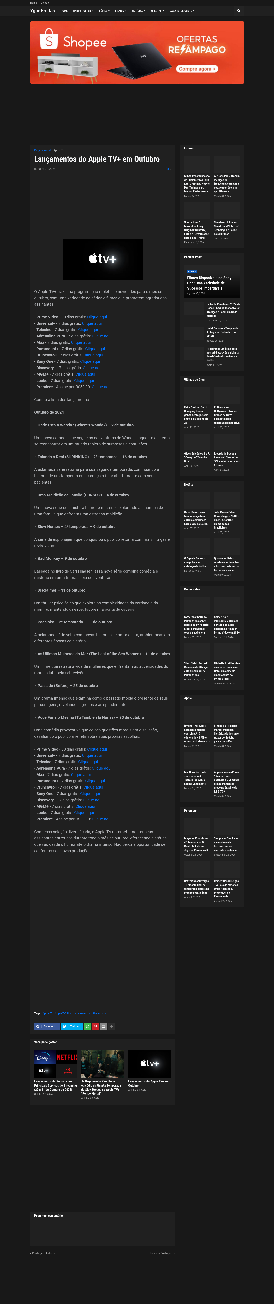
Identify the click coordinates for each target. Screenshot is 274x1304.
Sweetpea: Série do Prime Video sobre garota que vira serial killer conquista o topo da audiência (196, 624)
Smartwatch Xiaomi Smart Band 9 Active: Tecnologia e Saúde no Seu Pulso (226, 228)
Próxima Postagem (161, 1253)
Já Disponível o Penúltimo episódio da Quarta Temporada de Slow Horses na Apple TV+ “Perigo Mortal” (101, 1087)
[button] (239, 11)
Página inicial (42, 150)
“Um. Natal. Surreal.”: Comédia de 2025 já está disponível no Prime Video (196, 669)
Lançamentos (82, 1013)
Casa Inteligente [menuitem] (181, 10)
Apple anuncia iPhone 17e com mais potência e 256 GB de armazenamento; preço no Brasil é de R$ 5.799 (226, 781)
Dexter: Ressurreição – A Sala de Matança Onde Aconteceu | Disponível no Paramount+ (226, 888)
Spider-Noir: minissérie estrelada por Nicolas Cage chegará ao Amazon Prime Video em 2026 (227, 624)
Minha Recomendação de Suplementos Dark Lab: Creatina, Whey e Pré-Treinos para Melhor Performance (197, 183)
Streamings (99, 1013)
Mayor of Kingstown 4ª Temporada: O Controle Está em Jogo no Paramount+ (196, 844)
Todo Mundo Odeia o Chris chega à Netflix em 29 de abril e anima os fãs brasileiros (226, 519)
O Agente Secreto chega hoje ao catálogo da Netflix (195, 562)
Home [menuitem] (64, 10)
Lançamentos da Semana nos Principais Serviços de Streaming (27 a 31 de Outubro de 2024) (55, 1085)
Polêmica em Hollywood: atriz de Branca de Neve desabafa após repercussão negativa (227, 415)
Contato (45, 2)
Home (33, 2)
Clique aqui (97, 317)
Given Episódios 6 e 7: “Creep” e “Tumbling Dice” (197, 457)
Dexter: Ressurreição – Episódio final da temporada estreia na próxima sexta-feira (196, 886)
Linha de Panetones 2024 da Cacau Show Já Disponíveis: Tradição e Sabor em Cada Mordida (223, 310)
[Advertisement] (137, 112)
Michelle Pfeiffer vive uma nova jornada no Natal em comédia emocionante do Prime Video (227, 671)
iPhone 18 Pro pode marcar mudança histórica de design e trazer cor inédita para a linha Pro (226, 733)
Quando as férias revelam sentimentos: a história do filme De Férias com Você (227, 564)
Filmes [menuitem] (119, 10)
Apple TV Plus (63, 1013)
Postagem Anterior (44, 1253)
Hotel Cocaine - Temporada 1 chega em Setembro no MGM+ (222, 332)
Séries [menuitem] (103, 10)
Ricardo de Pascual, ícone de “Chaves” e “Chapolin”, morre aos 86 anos (227, 459)
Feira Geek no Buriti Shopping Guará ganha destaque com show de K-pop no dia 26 (196, 415)
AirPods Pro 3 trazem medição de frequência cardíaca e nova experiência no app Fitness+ (227, 183)
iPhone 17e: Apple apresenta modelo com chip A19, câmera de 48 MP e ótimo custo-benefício (197, 733)
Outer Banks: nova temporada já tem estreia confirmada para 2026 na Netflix (196, 518)
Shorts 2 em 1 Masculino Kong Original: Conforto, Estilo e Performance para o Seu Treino (196, 230)
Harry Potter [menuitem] (82, 10)
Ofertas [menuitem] (156, 10)
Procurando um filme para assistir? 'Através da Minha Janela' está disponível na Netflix (223, 354)
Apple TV (58, 150)
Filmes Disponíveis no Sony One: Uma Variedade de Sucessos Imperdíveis (209, 283)
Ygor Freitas (42, 10)
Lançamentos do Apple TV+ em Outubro (148, 1083)
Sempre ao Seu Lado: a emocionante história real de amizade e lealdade (226, 844)
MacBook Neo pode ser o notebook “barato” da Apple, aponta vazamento (195, 778)
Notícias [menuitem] (137, 10)
